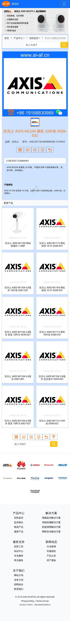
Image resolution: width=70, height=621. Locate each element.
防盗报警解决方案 (51, 526)
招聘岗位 (18, 584)
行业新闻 (51, 546)
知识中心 (18, 551)
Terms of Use (42, 601)
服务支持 (18, 542)
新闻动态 (51, 542)
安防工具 (18, 546)
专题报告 (51, 551)
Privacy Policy (27, 601)
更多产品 (8, 202)
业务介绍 (18, 579)
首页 (6, 38)
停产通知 (51, 560)
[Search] (42, 45)
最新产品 (18, 531)
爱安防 (10, 4)
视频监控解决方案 (51, 517)
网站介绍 (18, 575)
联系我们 (18, 589)
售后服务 (18, 560)
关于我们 (18, 570)
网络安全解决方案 (51, 531)
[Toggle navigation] (64, 4)
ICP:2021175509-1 (26, 605)
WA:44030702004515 (42, 605)
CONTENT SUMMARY (17, 160)
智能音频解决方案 (51, 522)
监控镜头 (18, 522)
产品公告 (51, 555)
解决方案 (51, 513)
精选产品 (18, 526)
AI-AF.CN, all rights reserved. (41, 596)
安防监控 (33, 38)
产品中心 (18, 38)
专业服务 (18, 555)
